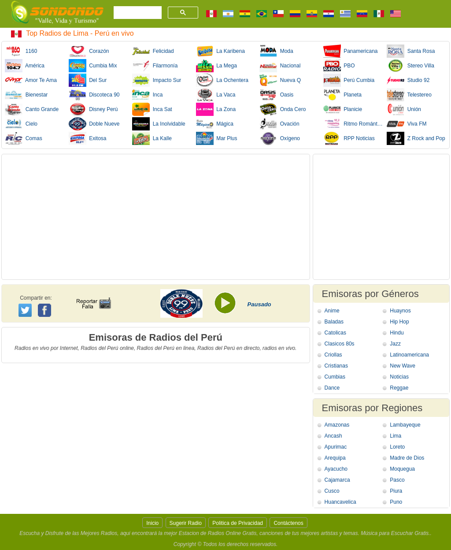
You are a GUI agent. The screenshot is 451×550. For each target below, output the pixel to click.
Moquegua (402, 469)
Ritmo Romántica (353, 123)
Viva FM (406, 123)
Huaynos (400, 311)
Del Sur (88, 80)
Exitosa (88, 138)
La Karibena (220, 51)
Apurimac (336, 447)
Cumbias (335, 377)
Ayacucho (336, 469)
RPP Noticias (349, 138)
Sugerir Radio (186, 523)
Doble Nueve (94, 123)
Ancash (333, 436)
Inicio (152, 523)
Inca (147, 94)
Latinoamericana (409, 355)
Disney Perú (93, 109)
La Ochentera (222, 80)
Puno (396, 502)
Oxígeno (279, 138)
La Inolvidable (158, 123)
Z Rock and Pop (416, 138)
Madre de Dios (407, 458)
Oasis (276, 94)
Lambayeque (405, 425)
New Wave (402, 366)
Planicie (342, 109)
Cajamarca (337, 480)
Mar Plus (216, 138)
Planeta (342, 94)
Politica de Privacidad (237, 523)
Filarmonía (154, 65)
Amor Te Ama (31, 80)
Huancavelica (340, 502)
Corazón (89, 51)
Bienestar (26, 94)
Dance (332, 388)
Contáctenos (288, 523)
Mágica (214, 123)
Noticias (399, 377)
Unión (404, 109)
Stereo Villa (410, 65)
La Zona (216, 109)
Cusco (332, 491)
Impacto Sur (156, 80)
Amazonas (337, 425)
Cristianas (336, 366)
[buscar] (136, 13)
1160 (21, 51)
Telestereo (409, 94)
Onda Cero (282, 109)
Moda (276, 51)
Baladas (334, 322)
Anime (332, 311)
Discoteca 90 (94, 94)
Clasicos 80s (340, 344)
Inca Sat (152, 109)
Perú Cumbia (349, 80)
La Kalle (152, 138)
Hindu (396, 333)
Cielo (21, 123)
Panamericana (350, 51)
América (24, 65)
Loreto (397, 447)
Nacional (279, 65)
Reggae (399, 388)
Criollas (333, 355)
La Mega (216, 65)
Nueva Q (280, 80)
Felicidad (153, 51)
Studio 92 (408, 80)
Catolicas (335, 333)
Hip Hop (399, 322)
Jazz (395, 344)
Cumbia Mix (93, 65)
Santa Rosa (411, 51)
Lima (395, 436)
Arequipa (335, 458)
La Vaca (216, 94)
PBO (339, 65)
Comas (23, 138)
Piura (396, 491)
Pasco (397, 480)
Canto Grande (32, 109)
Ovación (279, 123)
